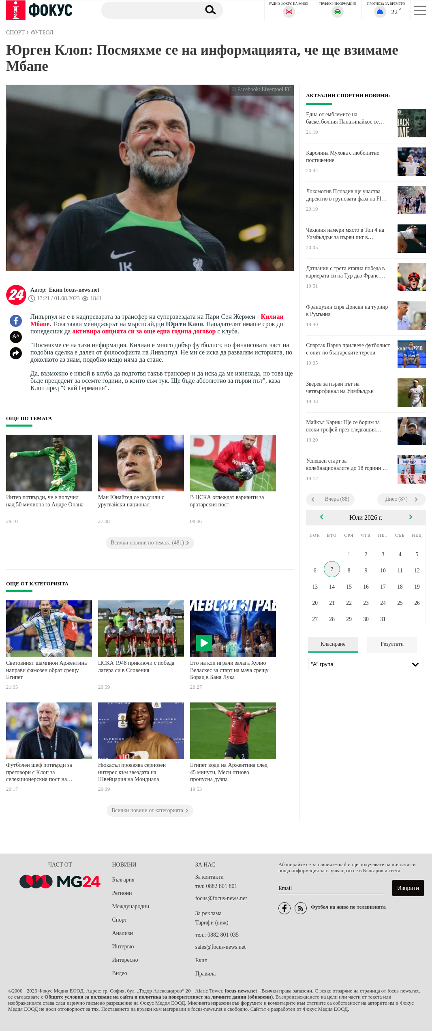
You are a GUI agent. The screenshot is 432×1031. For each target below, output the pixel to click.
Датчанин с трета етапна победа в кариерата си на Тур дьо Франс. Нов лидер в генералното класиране (348, 272)
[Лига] (365, 664)
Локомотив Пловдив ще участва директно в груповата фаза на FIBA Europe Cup (347, 195)
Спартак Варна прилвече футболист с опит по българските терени (348, 349)
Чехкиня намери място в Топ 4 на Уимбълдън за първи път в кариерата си (345, 234)
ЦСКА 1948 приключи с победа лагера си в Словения (136, 666)
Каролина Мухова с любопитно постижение (342, 156)
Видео (119, 973)
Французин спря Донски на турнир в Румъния (347, 310)
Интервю (123, 946)
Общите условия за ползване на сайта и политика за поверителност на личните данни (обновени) (159, 997)
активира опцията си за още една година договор (144, 331)
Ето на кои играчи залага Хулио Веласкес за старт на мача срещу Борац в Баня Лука (229, 670)
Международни (131, 906)
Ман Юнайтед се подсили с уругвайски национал (131, 501)
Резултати (392, 644)
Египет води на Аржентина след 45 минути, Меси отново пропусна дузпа (228, 772)
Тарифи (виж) (212, 923)
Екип (201, 960)
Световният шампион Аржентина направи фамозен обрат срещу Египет (46, 670)
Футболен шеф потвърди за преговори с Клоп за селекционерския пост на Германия (39, 773)
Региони (122, 893)
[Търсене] (147, 9)
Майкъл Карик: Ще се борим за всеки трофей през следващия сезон (343, 426)
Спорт (119, 920)
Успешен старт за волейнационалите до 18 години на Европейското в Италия (347, 465)
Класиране (333, 644)
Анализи (122, 933)
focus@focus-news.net (221, 898)
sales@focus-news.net (220, 947)
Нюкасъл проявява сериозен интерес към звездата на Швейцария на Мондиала (132, 772)
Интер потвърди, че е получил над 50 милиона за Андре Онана (44, 501)
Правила (205, 974)
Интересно (125, 960)
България (123, 880)
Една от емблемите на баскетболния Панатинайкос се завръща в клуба (342, 118)
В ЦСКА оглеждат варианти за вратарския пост (227, 501)
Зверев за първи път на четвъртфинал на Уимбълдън (340, 387)
